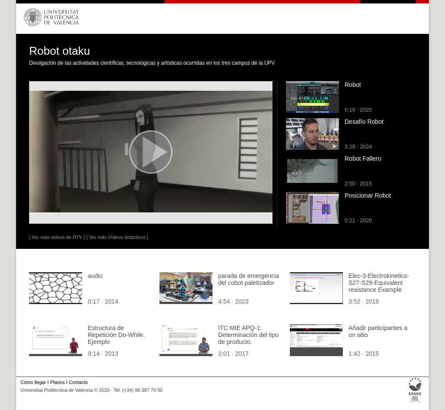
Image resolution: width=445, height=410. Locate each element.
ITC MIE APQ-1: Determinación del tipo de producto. (248, 334)
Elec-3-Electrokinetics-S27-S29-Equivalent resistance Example (379, 282)
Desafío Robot (364, 121)
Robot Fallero (363, 158)
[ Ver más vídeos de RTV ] (57, 237)
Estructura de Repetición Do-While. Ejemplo (116, 334)
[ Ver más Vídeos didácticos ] (117, 237)
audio (95, 275)
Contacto (78, 382)
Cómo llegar (33, 382)
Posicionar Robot (368, 195)
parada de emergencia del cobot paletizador (248, 279)
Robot (353, 84)
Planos (57, 382)
